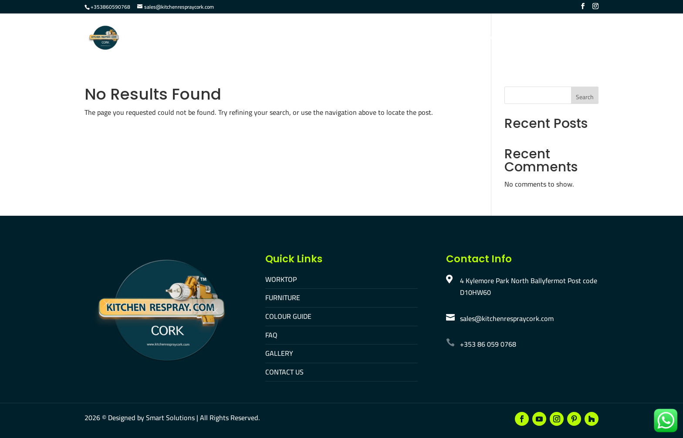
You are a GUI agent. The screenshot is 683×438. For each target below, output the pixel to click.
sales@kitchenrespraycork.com (507, 318)
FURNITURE (282, 297)
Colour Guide (376, 38)
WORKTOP (281, 279)
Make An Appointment (560, 38)
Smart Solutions (170, 417)
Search (585, 97)
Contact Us (492, 38)
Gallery (448, 38)
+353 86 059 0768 (488, 344)
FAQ (417, 38)
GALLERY (279, 353)
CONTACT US (284, 371)
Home (243, 38)
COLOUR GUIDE (288, 316)
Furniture (324, 38)
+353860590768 (110, 7)
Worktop (280, 38)
